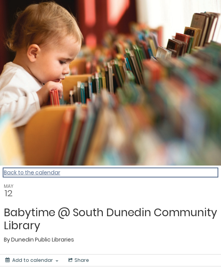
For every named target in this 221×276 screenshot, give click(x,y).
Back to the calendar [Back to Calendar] (32, 172)
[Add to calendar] (32, 260)
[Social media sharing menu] (78, 260)
